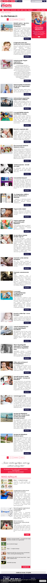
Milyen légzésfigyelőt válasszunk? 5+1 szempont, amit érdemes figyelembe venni (22, 339)
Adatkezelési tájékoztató (33, 571)
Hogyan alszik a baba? (20, 207)
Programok (7, 10)
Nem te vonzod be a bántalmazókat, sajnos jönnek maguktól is (21, 511)
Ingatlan (43, 10)
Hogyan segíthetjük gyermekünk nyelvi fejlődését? (22, 219)
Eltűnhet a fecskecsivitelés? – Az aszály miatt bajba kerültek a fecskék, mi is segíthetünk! (19, 528)
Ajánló (22, 10)
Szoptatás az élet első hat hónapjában (21, 255)
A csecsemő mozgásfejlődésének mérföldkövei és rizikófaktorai (22, 288)
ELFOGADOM (42, 580)
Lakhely (20, 1)
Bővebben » (27, 38)
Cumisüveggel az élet (19, 387)
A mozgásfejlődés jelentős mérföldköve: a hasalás (21, 112)
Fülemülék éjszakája (11, 551)
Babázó (34, 10)
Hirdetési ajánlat (34, 573)
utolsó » (22, 19)
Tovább (27, 523)
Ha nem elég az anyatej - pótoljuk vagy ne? (20, 232)
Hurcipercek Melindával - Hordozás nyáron (20, 424)
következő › (16, 19)
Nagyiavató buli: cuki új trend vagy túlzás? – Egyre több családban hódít (18, 546)
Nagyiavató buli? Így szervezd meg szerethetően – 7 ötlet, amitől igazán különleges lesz (18, 542)
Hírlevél (5, 1)
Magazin (30, 10)
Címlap (3, 10)
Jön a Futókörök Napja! (12, 532)
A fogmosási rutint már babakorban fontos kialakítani (22, 43)
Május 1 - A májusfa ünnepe (20, 469)
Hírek (18, 10)
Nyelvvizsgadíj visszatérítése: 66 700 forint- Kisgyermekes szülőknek (22, 85)
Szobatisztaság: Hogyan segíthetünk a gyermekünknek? (20, 61)
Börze (26, 10)
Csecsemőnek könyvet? (20, 176)
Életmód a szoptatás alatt (21, 128)
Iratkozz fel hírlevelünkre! (16, 461)
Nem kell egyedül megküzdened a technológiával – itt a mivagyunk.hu (21, 498)
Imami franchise (34, 575)
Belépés (12, 1)
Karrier (38, 10)
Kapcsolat (33, 566)
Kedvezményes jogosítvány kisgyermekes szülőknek (21, 98)
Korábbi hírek (26, 555)
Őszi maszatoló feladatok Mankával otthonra (21, 145)
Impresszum (33, 568)
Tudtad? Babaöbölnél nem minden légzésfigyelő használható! (21, 321)
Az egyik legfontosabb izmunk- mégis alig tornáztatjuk (21, 480)
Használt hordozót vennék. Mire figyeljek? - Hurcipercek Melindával (21, 369)
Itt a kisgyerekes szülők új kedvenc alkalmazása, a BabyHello (21, 194)
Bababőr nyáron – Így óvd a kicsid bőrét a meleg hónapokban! (21, 24)
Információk (13, 10)
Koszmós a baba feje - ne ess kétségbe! (21, 307)
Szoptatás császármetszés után (22, 268)
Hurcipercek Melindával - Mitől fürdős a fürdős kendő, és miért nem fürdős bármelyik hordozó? (22, 406)
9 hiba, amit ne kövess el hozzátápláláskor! (20, 354)
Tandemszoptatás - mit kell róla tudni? (21, 164)
